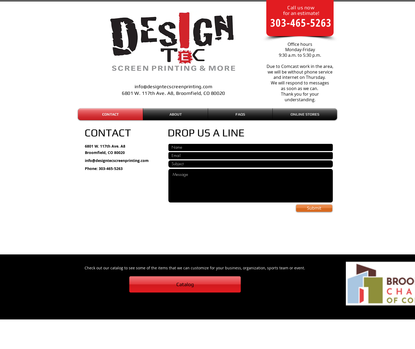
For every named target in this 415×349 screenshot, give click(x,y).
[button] (305, 114)
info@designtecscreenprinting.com (117, 160)
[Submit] (314, 208)
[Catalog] (185, 284)
